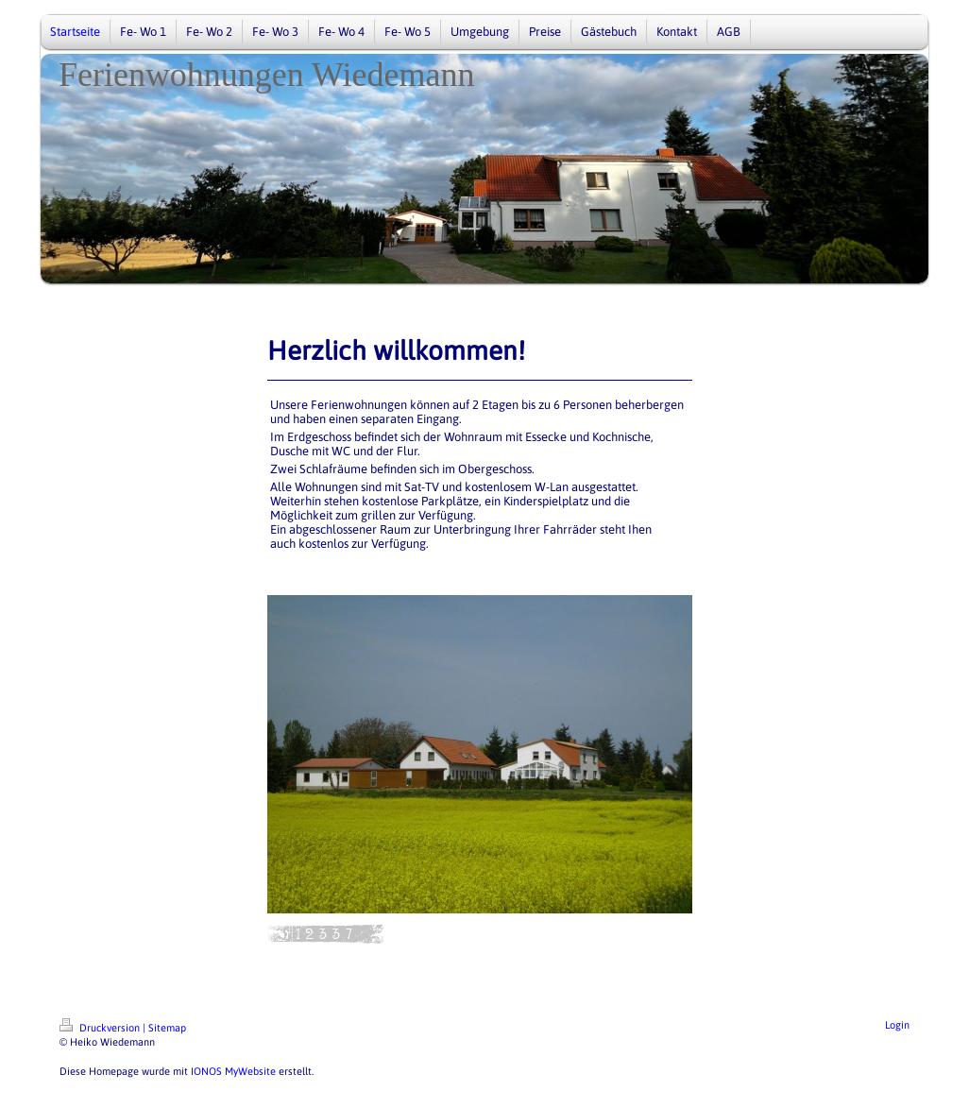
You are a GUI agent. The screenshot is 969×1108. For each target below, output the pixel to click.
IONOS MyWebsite (233, 1071)
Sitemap (167, 1027)
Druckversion (101, 1027)
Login (897, 1025)
